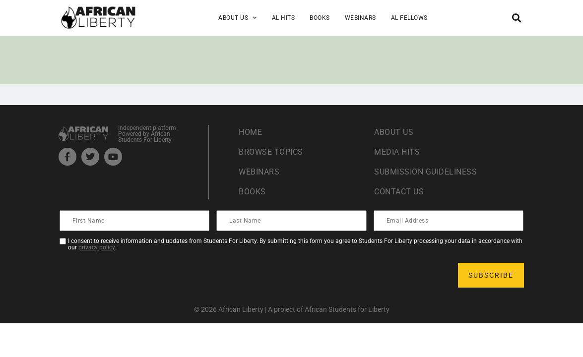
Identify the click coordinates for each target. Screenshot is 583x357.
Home (250, 132)
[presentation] (136, 275)
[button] (517, 17)
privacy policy (96, 247)
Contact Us (399, 191)
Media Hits (397, 152)
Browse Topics (271, 152)
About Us (237, 18)
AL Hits (283, 17)
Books (320, 17)
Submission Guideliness (425, 172)
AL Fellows (409, 17)
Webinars (360, 17)
